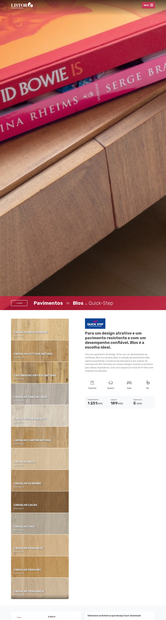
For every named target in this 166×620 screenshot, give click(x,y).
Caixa (19, 617)
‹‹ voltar (19, 303)
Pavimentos (48, 303)
